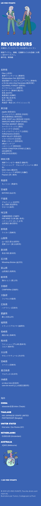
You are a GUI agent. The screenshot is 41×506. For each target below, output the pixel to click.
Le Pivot (32, 496)
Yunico (15, 496)
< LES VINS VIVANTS (9, 480)
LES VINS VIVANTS (8, 3)
